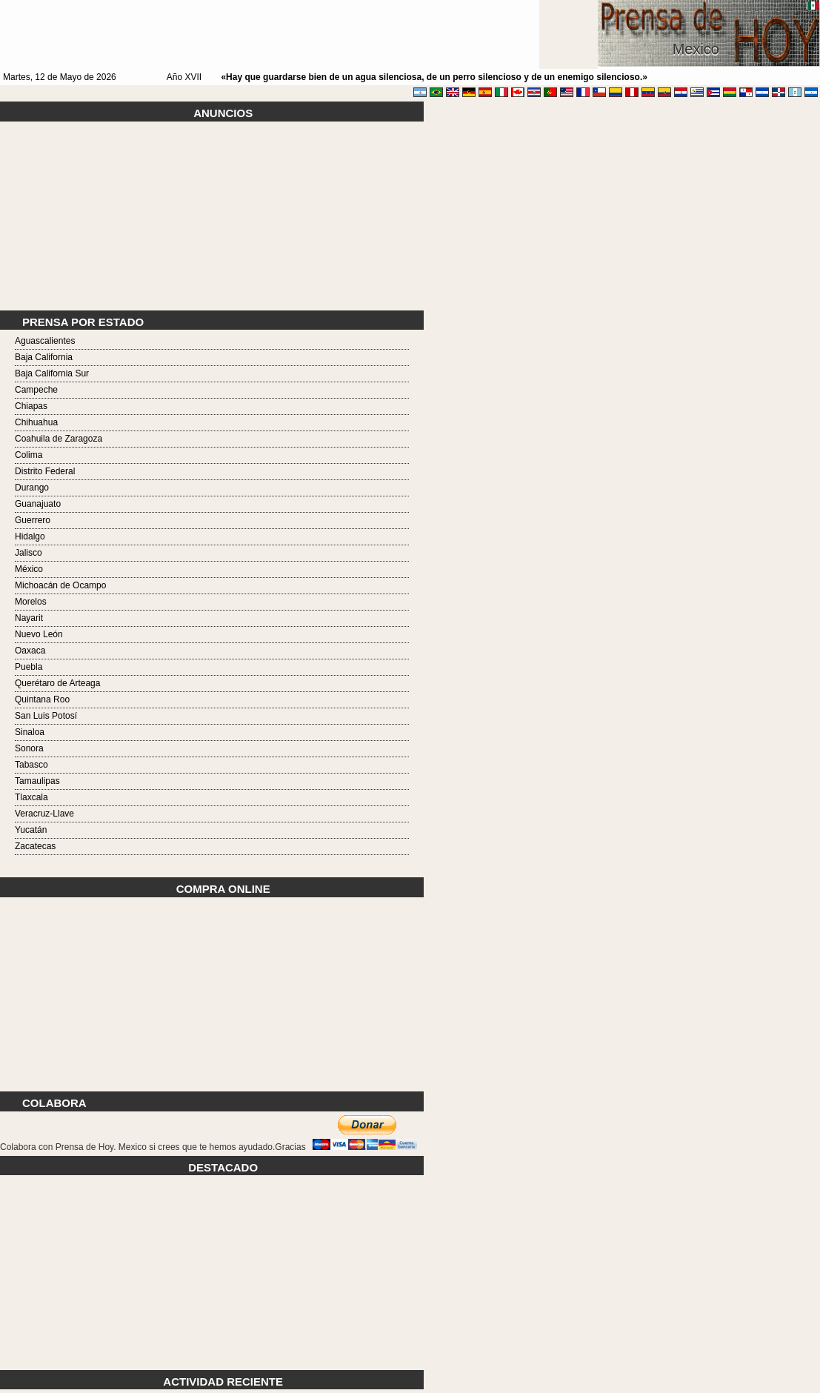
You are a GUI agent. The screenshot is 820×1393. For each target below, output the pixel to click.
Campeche (36, 390)
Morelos (31, 601)
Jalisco (28, 553)
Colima (28, 455)
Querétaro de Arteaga (57, 683)
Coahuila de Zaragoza (58, 438)
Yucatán (31, 830)
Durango (32, 487)
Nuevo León (39, 634)
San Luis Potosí (46, 716)
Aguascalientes (45, 341)
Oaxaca (30, 650)
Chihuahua (36, 422)
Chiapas (31, 406)
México (29, 569)
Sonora (29, 748)
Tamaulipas (37, 781)
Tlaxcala (31, 797)
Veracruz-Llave (44, 813)
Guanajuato (38, 504)
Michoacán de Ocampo (60, 585)
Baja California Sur (52, 373)
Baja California (44, 357)
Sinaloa (29, 732)
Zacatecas (35, 846)
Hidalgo (30, 536)
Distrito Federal (45, 471)
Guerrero (32, 520)
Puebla (28, 667)
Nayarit (29, 618)
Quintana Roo (42, 699)
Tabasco (31, 764)
